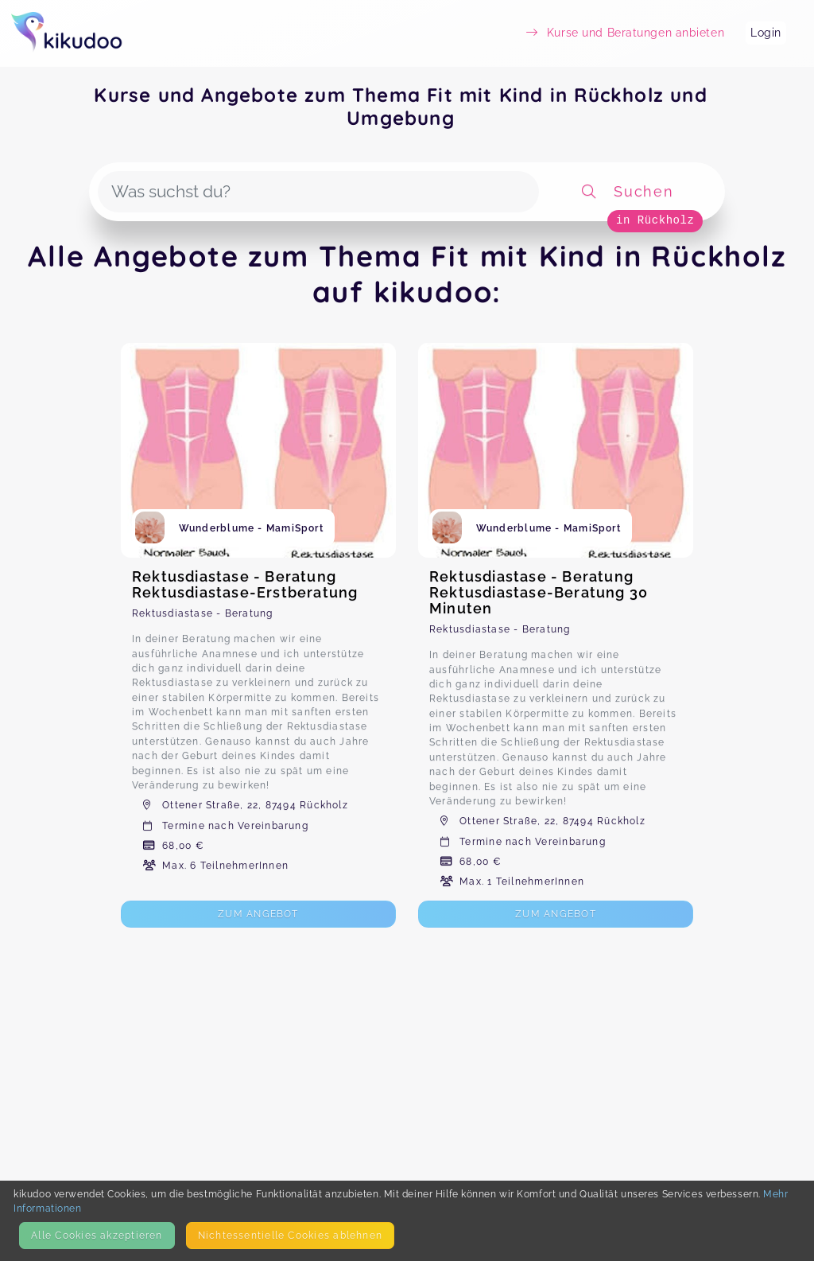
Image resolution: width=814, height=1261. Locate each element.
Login (765, 32)
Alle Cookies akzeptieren (96, 1235)
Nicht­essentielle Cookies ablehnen (290, 1235)
